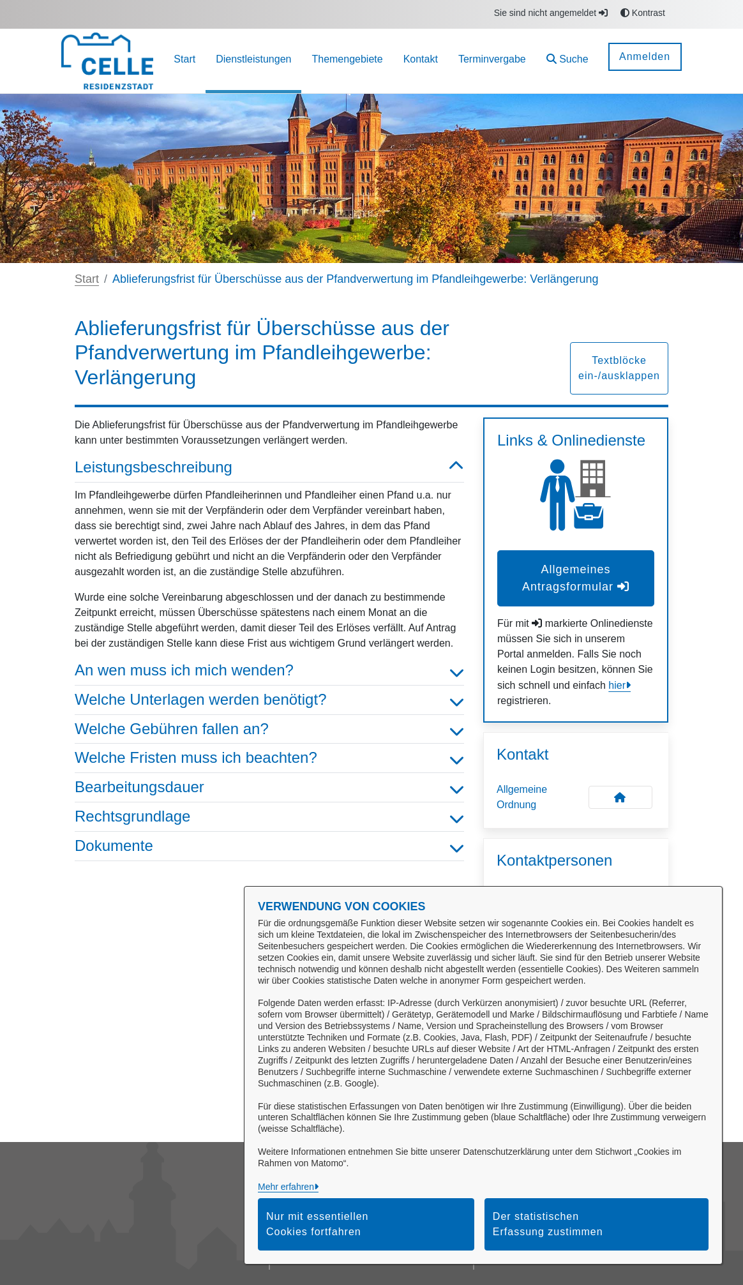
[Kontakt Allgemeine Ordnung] (620, 797)
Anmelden (644, 56)
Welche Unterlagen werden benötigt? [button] (269, 700)
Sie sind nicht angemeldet (551, 13)
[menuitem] (184, 61)
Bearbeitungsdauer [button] (269, 787)
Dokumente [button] (269, 846)
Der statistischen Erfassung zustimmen (548, 1224)
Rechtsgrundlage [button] (269, 817)
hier (617, 685)
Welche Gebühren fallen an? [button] (269, 729)
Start (87, 279)
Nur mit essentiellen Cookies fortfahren (317, 1224)
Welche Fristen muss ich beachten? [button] (269, 758)
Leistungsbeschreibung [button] (269, 467)
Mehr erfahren (286, 1187)
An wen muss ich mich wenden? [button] (269, 670)
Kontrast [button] (642, 13)
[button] (567, 61)
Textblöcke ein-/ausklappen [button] (619, 368)
